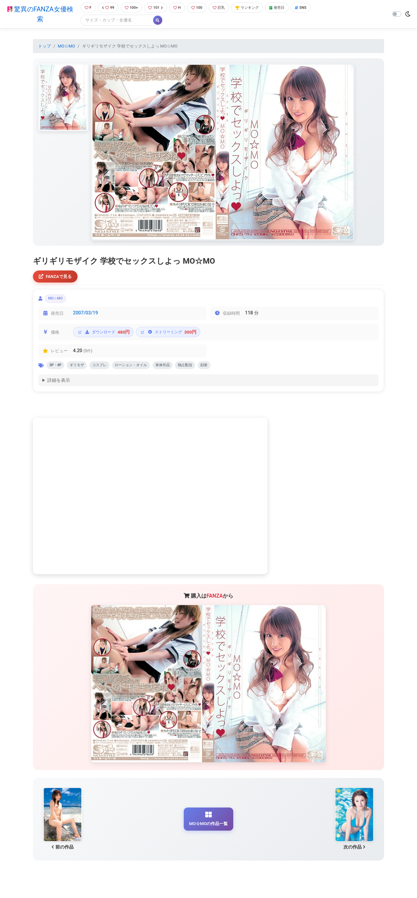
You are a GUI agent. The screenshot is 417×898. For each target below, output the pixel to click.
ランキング (255, 8)
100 (200, 8)
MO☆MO (66, 46)
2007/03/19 (85, 317)
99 (106, 8)
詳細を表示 (58, 386)
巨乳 (224, 8)
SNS (313, 8)
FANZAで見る (57, 278)
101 (157, 8)
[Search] (114, 21)
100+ (131, 8)
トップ (44, 46)
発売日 (288, 8)
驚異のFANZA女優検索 (39, 14)
